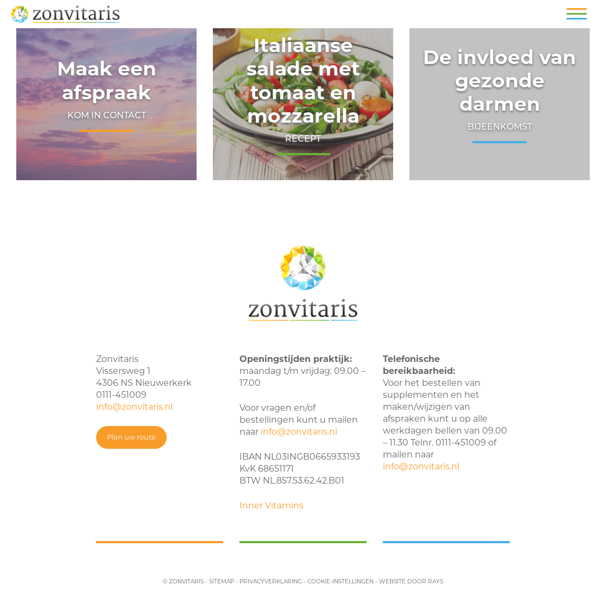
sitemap (221, 581)
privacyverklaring (270, 581)
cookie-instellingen (340, 581)
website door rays (411, 581)
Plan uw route (131, 437)
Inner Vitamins (271, 505)
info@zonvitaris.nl (134, 407)
